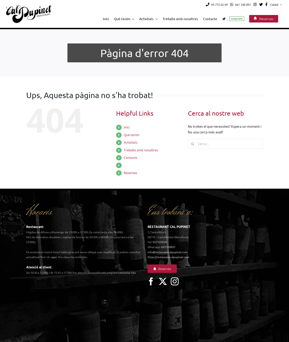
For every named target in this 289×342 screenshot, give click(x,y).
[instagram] (175, 281)
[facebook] (151, 281)
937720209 (160, 242)
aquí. (54, 257)
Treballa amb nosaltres (141, 150)
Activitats (130, 142)
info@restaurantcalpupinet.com (167, 252)
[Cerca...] (225, 144)
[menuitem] (276, 4)
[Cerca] (193, 144)
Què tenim (131, 135)
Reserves (130, 173)
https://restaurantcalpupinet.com (168, 257)
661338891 (168, 247)
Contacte (130, 158)
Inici (127, 127)
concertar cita (127, 272)
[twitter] (163, 281)
